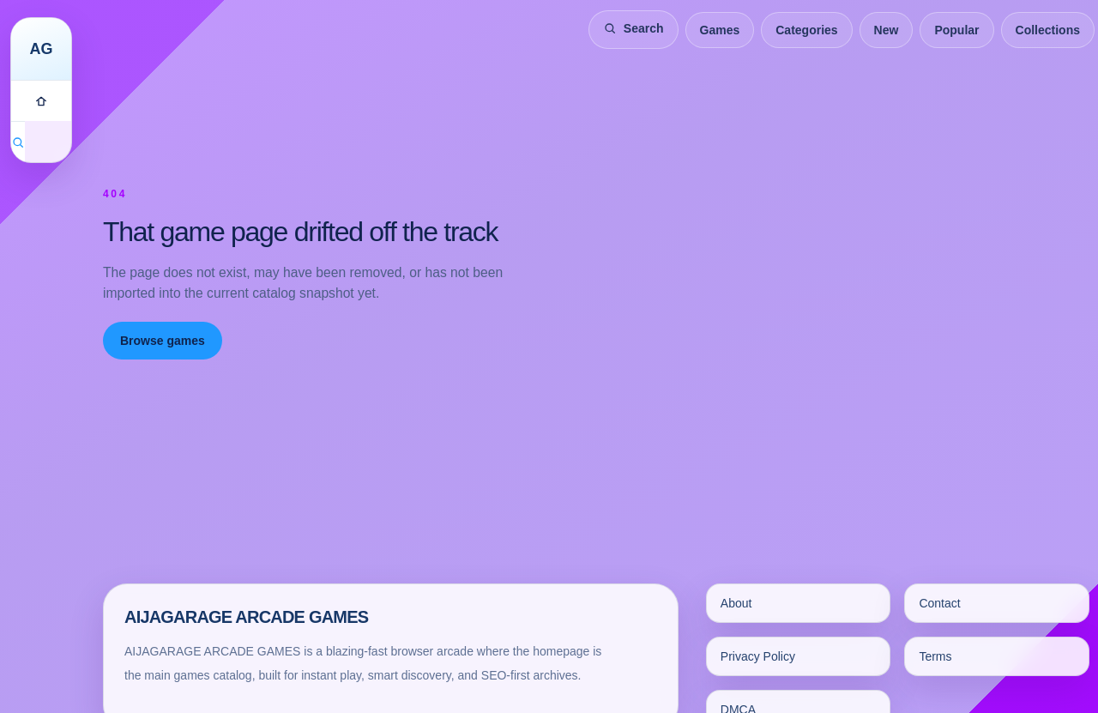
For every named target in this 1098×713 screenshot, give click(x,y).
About (736, 603)
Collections (1048, 30)
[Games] (41, 100)
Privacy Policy (758, 656)
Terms (935, 656)
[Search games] (18, 141)
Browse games (162, 340)
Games (720, 30)
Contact (939, 603)
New (886, 30)
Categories (806, 30)
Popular (956, 30)
